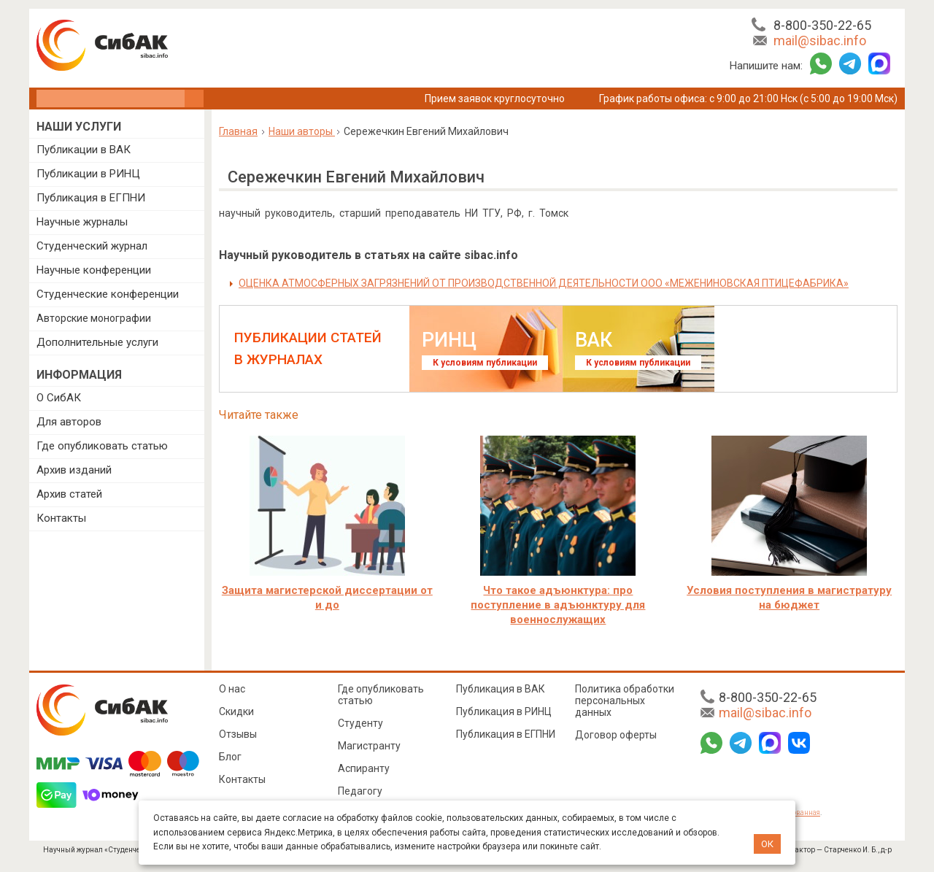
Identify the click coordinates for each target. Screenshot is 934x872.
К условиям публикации (485, 363)
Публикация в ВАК (500, 689)
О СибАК (58, 397)
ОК (767, 843)
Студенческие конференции (107, 294)
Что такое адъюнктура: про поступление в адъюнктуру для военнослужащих (558, 605)
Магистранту (369, 746)
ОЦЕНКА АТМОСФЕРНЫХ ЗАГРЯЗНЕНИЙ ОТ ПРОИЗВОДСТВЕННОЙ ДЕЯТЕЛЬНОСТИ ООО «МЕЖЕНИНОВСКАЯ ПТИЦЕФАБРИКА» (544, 283)
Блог (230, 757)
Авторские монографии (93, 318)
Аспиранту (364, 768)
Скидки (236, 711)
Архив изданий (74, 469)
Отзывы (238, 734)
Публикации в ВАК (83, 149)
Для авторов (68, 421)
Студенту (360, 723)
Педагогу (360, 791)
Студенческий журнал (91, 245)
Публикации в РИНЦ (88, 173)
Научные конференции (93, 270)
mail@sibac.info (819, 40)
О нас (232, 689)
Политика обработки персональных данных (624, 700)
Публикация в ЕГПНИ (90, 197)
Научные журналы (82, 221)
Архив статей (69, 494)
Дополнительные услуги (97, 342)
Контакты (61, 518)
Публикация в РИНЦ (504, 711)
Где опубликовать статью (102, 445)
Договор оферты (616, 735)
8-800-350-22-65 (822, 25)
